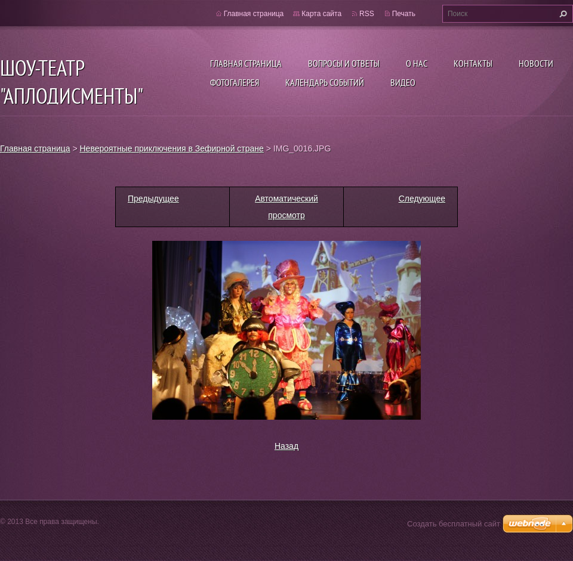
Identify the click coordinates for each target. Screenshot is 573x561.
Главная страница (246, 63)
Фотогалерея (234, 82)
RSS (366, 14)
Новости (536, 63)
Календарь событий (324, 82)
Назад (286, 446)
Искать (562, 14)
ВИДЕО (402, 82)
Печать (403, 14)
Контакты (473, 63)
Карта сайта (321, 14)
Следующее (422, 198)
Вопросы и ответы (344, 63)
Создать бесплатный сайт (453, 523)
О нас (416, 63)
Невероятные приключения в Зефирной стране (172, 148)
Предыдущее (153, 198)
